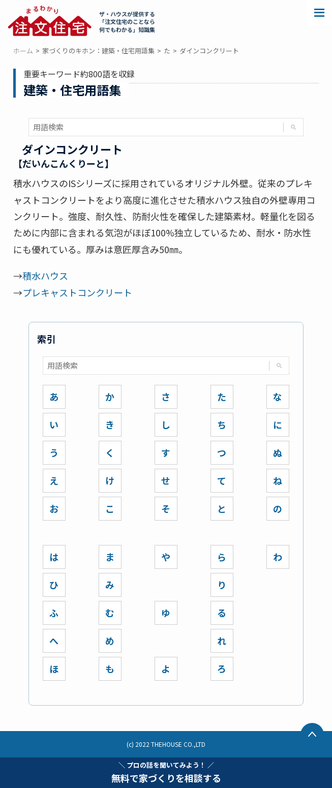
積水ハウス (45, 275)
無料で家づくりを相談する (166, 772)
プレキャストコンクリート (77, 292)
